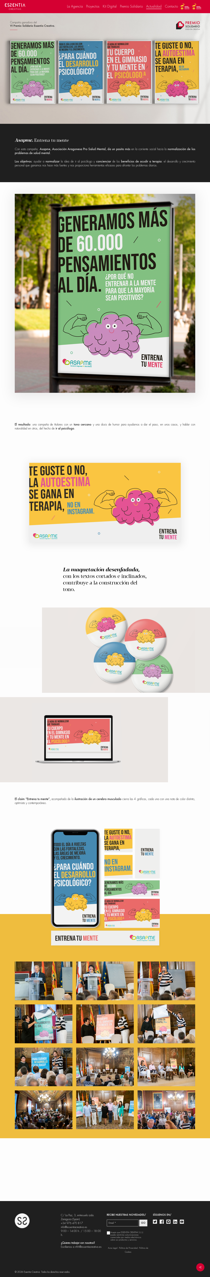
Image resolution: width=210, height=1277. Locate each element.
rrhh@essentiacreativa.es (88, 1247)
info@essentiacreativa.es (74, 1227)
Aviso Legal (112, 1248)
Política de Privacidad (128, 1248)
